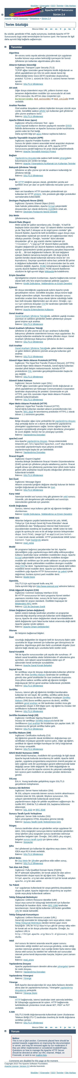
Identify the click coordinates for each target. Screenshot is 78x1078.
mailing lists (41, 1055)
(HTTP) (43, 403)
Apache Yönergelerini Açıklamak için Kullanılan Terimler (49, 163)
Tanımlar (16, 47)
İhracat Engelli (16, 456)
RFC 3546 (40, 810)
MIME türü (14, 518)
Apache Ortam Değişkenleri (36, 627)
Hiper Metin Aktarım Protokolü (24, 403)
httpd (51, 206)
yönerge (63, 158)
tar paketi (62, 571)
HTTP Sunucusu (20, 18)
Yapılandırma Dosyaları (34, 435)
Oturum (13, 630)
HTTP (21, 182)
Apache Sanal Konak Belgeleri (37, 665)
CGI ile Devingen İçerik (34, 606)
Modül (18, 126)
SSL (30, 371)
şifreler (42, 111)
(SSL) (49, 383)
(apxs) (34, 120)
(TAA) (25, 867)
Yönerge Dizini (30, 993)
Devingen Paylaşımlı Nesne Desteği (40, 212)
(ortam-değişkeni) (35, 610)
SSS (53, 6)
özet (53, 487)
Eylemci (13, 287)
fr (61, 29)
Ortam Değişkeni (17, 610)
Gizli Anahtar (15, 345)
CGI (44, 304)
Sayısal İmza (15, 669)
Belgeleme (34, 18)
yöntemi (37, 194)
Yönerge (27, 978)
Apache (8, 18)
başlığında (36, 540)
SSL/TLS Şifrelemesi (33, 84)
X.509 (12, 1012)
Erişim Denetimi (17, 275)
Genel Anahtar (16, 313)
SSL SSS (27, 810)
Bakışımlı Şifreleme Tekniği (22, 167)
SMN (35, 753)
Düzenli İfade (15, 222)
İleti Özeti (13, 479)
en (51, 29)
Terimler (59, 6)
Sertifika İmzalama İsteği (21, 715)
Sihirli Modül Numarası (20, 753)
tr (74, 29)
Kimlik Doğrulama (18, 506)
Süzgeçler (28, 842)
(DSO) (40, 200)
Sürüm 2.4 (46, 18)
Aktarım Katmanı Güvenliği (22, 65)
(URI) (54, 900)
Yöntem (13, 997)
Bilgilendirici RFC (23, 603)
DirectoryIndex (24, 99)
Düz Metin (14, 215)
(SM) (28, 733)
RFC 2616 (28, 411)
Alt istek (13, 88)
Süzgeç (13, 825)
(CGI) (36, 590)
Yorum (15, 1031)
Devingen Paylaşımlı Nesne (23, 200)
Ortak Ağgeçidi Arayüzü (21, 590)
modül (51, 209)
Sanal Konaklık (16, 652)
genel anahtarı (31, 703)
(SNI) (50, 790)
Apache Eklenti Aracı (19, 120)
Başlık (12, 179)
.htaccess (14, 418)
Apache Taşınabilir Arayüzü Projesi (39, 151)
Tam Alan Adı (15, 867)
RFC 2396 (53, 905)
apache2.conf (16, 438)
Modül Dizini (29, 577)
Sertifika (13, 689)
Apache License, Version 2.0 (17, 1066)
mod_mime (28, 543)
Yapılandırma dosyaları (26, 158)
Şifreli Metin (15, 858)
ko (69, 29)
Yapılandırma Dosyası (20, 964)
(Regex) (26, 222)
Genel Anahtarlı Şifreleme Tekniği (30, 316)
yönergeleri (63, 966)
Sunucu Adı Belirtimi (19, 788)
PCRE (43, 266)
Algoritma (14, 53)
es (56, 29)
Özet (11, 637)
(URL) (53, 917)
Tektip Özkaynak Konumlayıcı (24, 914)
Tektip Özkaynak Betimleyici (23, 897)
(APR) (40, 138)
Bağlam (13, 155)
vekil (65, 496)
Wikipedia (49, 271)
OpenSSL (14, 581)
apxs (39, 134)
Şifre (11, 846)
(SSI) (48, 816)
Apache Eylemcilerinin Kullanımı (38, 309)
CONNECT (14, 188)
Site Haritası (70, 6)
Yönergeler (45, 6)
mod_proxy (28, 960)
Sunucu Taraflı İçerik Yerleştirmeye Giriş (42, 822)
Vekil (11, 940)
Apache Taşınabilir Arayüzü (23, 138)
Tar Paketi (14, 885)
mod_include (61, 99)
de (46, 29)
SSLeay (13, 778)
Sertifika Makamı (37, 675)
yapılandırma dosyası (65, 421)
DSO (68, 126)
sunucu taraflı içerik (33, 839)
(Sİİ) (36, 715)
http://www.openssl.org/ (47, 586)
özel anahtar (34, 723)
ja (65, 29)
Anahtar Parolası (17, 105)
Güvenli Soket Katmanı (20, 380)
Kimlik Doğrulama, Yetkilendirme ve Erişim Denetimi (47, 283)
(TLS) (52, 67)
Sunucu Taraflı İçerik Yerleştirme (25, 813)
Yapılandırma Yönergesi (21, 975)
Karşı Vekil (14, 494)
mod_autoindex (42, 99)
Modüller (34, 6)
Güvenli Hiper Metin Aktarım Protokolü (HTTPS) (33, 360)
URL (17, 911)
